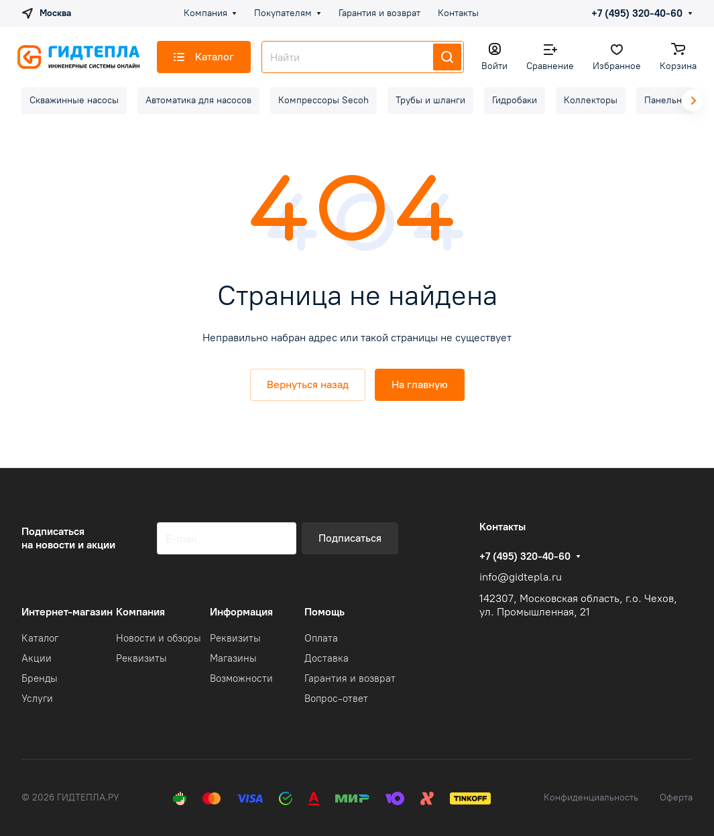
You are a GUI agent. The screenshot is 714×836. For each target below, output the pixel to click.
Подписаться (349, 538)
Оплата (321, 638)
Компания (140, 611)
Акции (36, 658)
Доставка (326, 658)
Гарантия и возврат (350, 678)
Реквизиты (141, 658)
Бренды (39, 678)
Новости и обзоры (158, 638)
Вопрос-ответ (336, 699)
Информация (241, 611)
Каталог (39, 638)
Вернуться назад (308, 384)
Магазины (233, 658)
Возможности (241, 678)
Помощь (324, 611)
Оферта (676, 797)
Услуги (37, 699)
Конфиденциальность (591, 797)
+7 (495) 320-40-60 (636, 13)
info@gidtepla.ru (520, 577)
